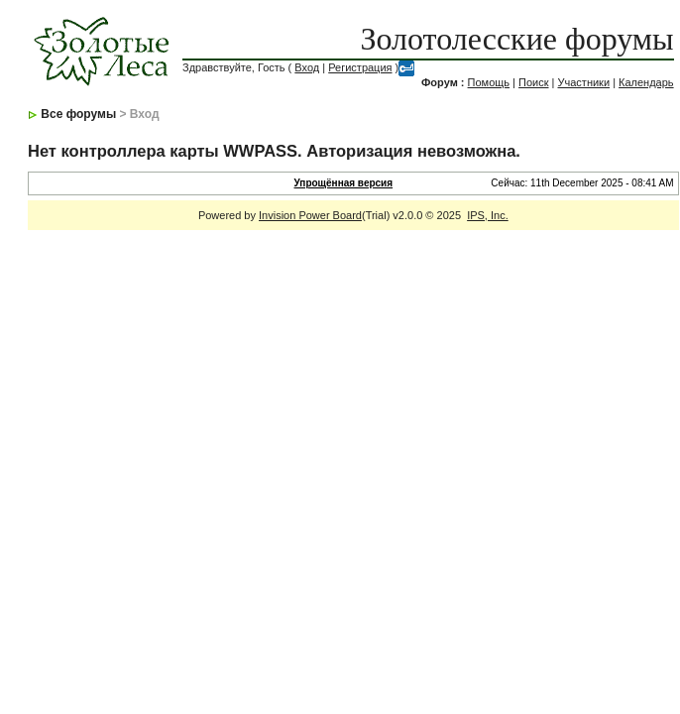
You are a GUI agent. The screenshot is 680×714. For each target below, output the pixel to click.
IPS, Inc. (488, 215)
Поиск (533, 82)
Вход (306, 67)
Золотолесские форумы (516, 39)
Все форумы (78, 114)
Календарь (646, 82)
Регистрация (360, 67)
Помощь (489, 82)
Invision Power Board (310, 215)
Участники (584, 82)
